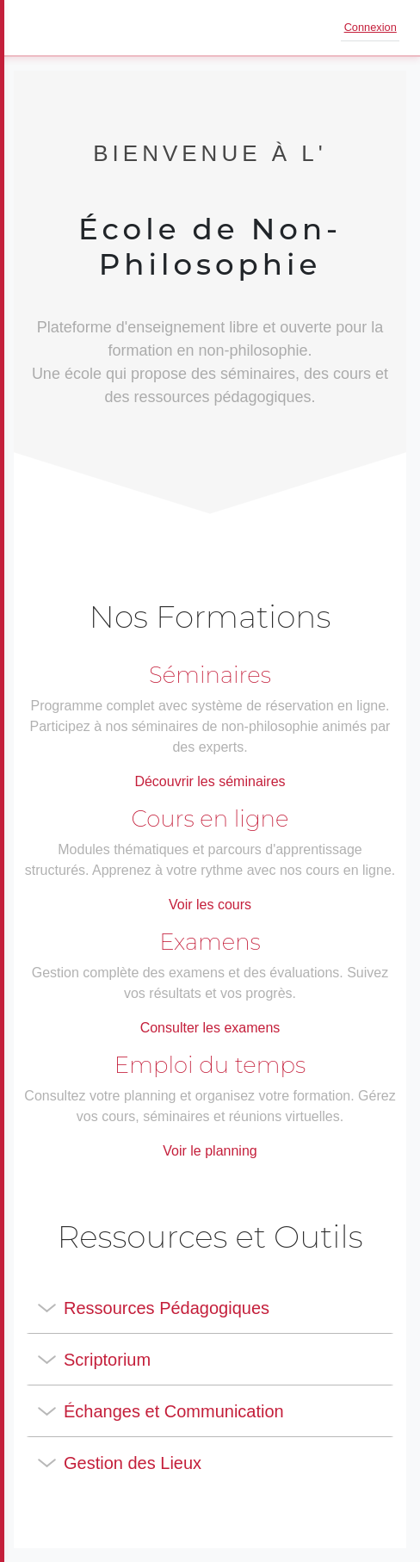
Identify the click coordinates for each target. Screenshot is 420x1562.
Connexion (370, 27)
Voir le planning (209, 1151)
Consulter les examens (210, 1027)
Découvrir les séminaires (209, 781)
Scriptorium (107, 1359)
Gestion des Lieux (132, 1463)
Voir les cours (210, 904)
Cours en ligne (210, 819)
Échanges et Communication (174, 1411)
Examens (210, 942)
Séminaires (210, 675)
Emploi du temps (210, 1065)
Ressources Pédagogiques (166, 1308)
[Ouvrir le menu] (38, 27)
